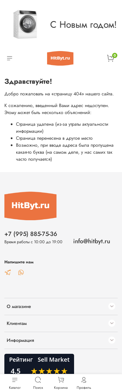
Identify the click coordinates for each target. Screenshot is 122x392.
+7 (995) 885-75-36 (30, 234)
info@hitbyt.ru (91, 241)
